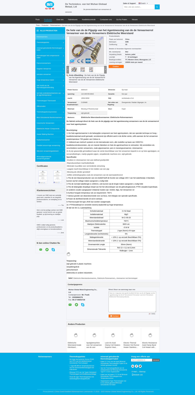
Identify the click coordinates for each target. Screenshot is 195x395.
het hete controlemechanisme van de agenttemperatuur (49, 94)
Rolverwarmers (55, 25)
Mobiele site (137, 375)
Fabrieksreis (72, 20)
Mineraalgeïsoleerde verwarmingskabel (44, 158)
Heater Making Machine (45, 134)
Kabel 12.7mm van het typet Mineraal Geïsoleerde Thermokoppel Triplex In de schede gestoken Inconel (114, 363)
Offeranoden (41, 106)
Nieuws (135, 20)
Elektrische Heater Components (48, 129)
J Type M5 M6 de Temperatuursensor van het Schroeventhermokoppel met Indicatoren (82, 367)
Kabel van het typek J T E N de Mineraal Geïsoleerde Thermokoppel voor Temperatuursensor (114, 376)
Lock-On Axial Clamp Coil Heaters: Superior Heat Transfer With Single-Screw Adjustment (113, 345)
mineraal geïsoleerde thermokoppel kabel (49, 49)
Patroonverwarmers (44, 63)
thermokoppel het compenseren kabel (48, 56)
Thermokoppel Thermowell (46, 101)
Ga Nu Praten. (121, 20)
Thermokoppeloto (43, 42)
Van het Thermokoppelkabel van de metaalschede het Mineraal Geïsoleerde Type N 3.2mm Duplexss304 (114, 370)
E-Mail (134, 372)
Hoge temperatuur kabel (45, 80)
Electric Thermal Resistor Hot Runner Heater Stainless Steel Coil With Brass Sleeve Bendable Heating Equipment (131, 345)
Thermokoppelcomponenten (47, 112)
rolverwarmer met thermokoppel (126, 278)
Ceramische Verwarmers (45, 123)
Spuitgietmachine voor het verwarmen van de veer (94, 345)
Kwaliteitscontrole (89, 20)
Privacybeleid (48, 392)
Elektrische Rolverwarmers (106, 278)
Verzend (156, 360)
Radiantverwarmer (43, 140)
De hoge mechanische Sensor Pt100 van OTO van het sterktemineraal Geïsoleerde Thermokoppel (82, 361)
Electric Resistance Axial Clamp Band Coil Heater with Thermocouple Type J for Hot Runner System (149, 345)
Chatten (117, 66)
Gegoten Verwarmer (44, 69)
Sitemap (142, 372)
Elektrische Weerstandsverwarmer (84, 278)
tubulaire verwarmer (44, 74)
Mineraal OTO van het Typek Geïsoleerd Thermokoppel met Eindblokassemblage (83, 373)
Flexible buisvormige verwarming (48, 145)
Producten (48, 20)
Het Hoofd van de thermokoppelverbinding (45, 86)
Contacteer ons (106, 20)
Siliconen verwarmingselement (47, 151)
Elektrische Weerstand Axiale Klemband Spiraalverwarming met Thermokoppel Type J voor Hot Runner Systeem (75, 345)
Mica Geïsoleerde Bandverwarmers (49, 117)
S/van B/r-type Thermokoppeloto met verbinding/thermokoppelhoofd (82, 378)
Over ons (60, 20)
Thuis (37, 20)
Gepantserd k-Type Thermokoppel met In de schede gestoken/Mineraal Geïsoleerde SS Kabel (113, 383)
